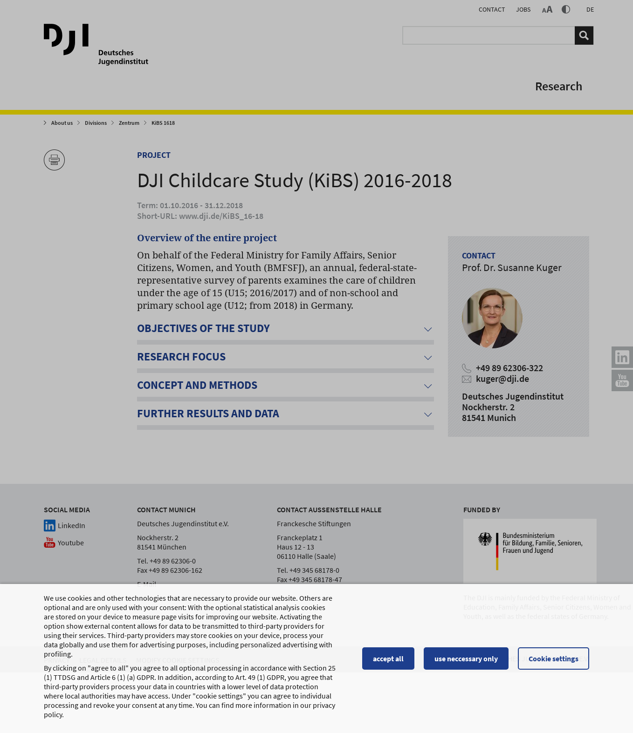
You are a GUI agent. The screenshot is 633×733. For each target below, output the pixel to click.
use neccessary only (466, 658)
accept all (388, 658)
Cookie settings (553, 658)
